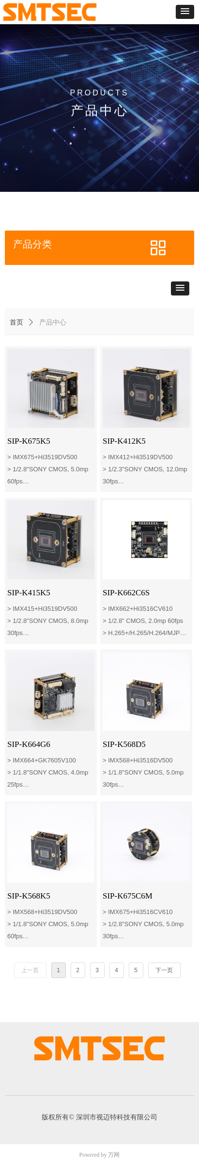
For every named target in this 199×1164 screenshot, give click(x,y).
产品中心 (52, 322)
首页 (16, 322)
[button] (185, 12)
